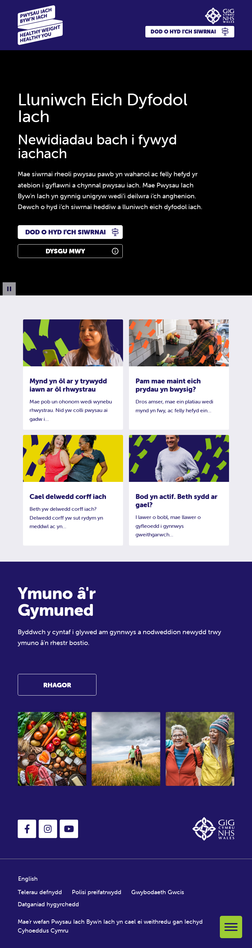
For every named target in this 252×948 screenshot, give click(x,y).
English (28, 878)
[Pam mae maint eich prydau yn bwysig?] (179, 342)
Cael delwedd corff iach (68, 496)
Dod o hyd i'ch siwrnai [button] (190, 31)
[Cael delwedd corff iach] (73, 458)
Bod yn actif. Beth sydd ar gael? (177, 500)
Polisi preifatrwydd (96, 892)
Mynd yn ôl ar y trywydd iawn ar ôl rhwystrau (68, 385)
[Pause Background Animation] (9, 288)
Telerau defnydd (40, 892)
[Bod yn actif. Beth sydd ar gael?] (179, 458)
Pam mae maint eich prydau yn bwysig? (168, 385)
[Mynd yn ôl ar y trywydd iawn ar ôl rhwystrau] (73, 342)
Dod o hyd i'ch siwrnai (65, 232)
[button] (27, 829)
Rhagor (57, 685)
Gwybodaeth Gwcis (157, 892)
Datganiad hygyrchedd (48, 904)
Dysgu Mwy (65, 251)
